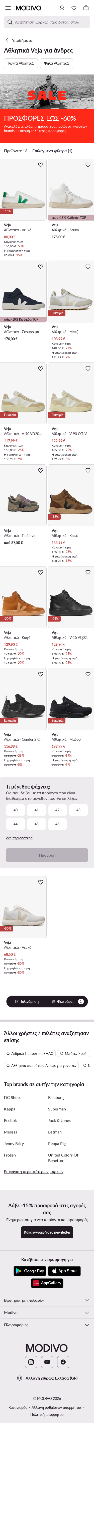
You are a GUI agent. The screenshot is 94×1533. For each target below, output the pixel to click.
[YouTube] (47, 1516)
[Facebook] (63, 1516)
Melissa (10, 1286)
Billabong (56, 1251)
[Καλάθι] (86, 8)
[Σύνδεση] (62, 8)
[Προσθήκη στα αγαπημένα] (41, 131)
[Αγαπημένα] (74, 8)
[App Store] (64, 1426)
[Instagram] (31, 1516)
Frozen (10, 1309)
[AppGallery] (47, 1438)
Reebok (10, 1274)
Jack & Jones (59, 1274)
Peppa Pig (57, 1297)
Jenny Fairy (14, 1297)
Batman (55, 1286)
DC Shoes (12, 1251)
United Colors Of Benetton (63, 1312)
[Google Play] (30, 1426)
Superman (57, 1263)
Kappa (9, 1263)
